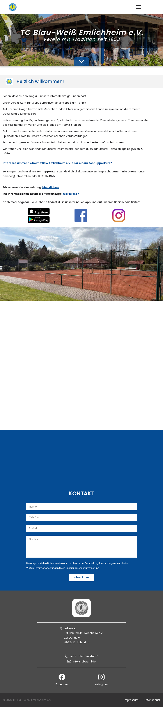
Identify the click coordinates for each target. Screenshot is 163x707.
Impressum (131, 700)
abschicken (81, 577)
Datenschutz (152, 700)
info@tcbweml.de (84, 661)
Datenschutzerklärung (87, 568)
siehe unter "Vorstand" (83, 656)
